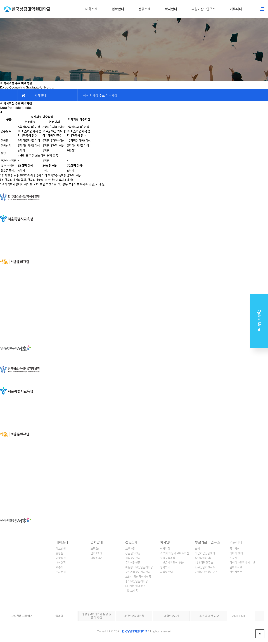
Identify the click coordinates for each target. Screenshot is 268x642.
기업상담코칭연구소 (206, 572)
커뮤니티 (236, 8)
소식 (197, 548)
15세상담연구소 (204, 562)
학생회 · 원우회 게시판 (242, 562)
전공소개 (144, 8)
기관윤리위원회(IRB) (172, 562)
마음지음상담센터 (205, 553)
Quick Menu (259, 321)
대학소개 (91, 8)
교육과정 (130, 548)
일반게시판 (236, 567)
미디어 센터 (236, 553)
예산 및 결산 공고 (209, 616)
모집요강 (96, 548)
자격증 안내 (166, 572)
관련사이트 (236, 572)
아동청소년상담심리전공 (139, 567)
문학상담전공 (132, 562)
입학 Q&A (96, 558)
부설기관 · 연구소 (203, 8)
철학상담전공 (132, 558)
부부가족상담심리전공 (137, 572)
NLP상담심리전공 (135, 586)
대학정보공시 (171, 616)
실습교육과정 (167, 558)
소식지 (233, 558)
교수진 (59, 567)
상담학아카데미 (203, 558)
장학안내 (165, 567)
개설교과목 (131, 590)
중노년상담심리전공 (136, 581)
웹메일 (59, 616)
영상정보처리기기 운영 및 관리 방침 (96, 616)
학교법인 (61, 548)
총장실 (59, 553)
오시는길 (61, 572)
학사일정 (165, 548)
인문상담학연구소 (205, 567)
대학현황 (61, 562)
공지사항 (235, 548)
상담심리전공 (132, 553)
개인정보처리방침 (134, 616)
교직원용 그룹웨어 (21, 616)
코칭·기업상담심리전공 (138, 576)
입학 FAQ (96, 553)
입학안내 (118, 8)
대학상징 (61, 558)
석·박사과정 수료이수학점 (174, 553)
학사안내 (171, 8)
